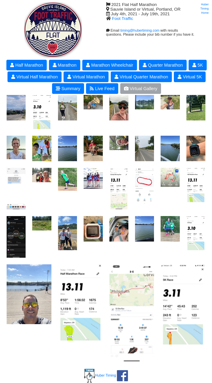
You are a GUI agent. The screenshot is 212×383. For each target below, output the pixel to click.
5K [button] (197, 65)
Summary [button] (68, 88)
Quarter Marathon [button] (163, 65)
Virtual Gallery (140, 88)
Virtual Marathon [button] (86, 76)
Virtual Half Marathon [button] (34, 76)
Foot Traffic (122, 18)
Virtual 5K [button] (190, 76)
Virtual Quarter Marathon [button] (141, 76)
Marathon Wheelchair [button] (109, 65)
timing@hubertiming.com (139, 30)
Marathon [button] (65, 65)
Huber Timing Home (204, 8)
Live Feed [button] (102, 88)
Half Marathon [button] (26, 65)
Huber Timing (100, 375)
